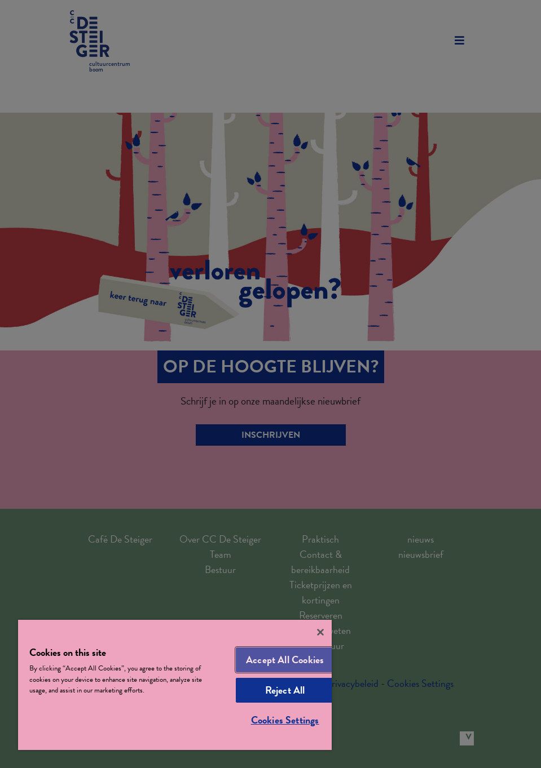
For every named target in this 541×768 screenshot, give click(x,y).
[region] (175, 685)
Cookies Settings (285, 719)
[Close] (320, 632)
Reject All (285, 690)
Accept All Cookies (285, 659)
